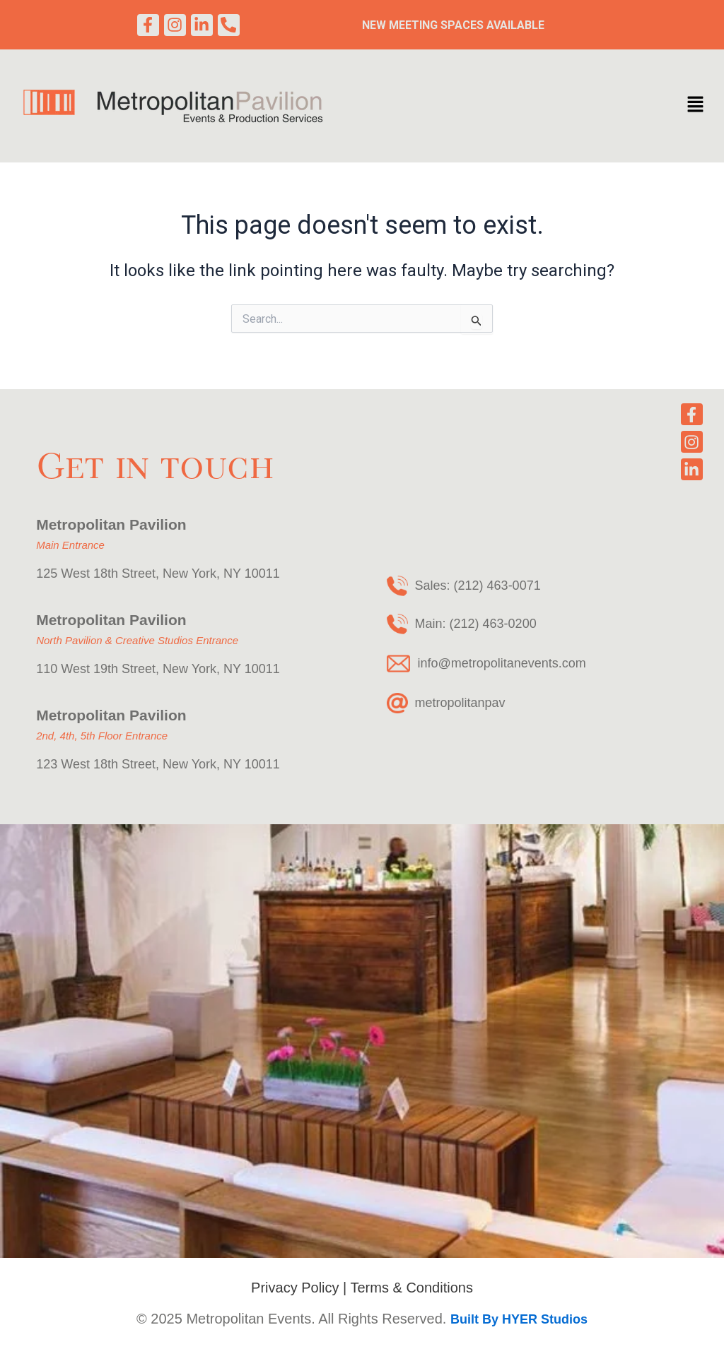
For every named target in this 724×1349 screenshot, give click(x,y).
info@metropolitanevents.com (501, 663)
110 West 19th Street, (97, 669)
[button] (695, 108)
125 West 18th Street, (99, 573)
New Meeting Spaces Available (453, 26)
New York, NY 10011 (221, 573)
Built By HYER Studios (519, 1319)
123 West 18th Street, (99, 764)
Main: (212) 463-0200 (476, 624)
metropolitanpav (460, 703)
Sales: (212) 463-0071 (478, 585)
